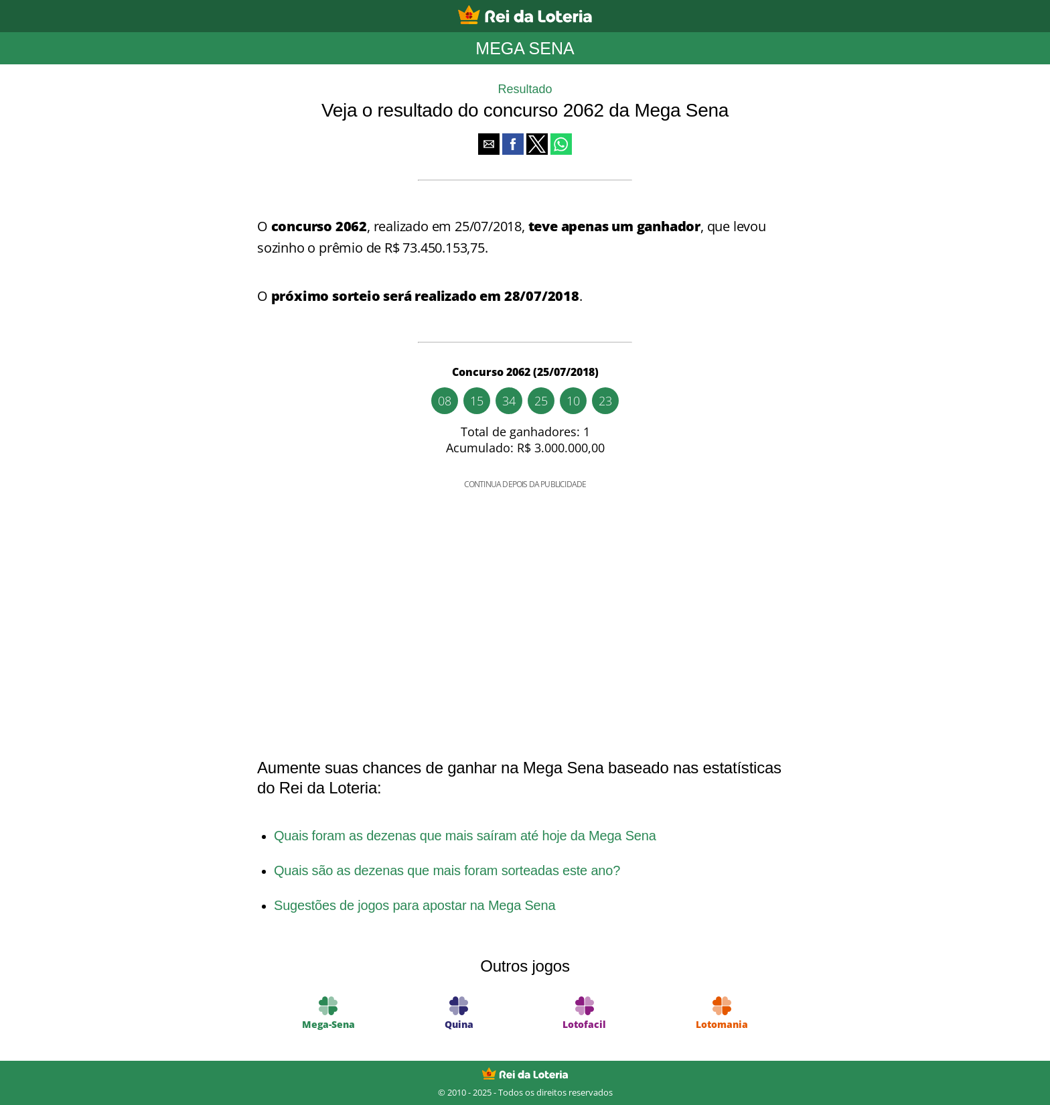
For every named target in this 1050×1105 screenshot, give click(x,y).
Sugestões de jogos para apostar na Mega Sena (414, 905)
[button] (489, 144)
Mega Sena (524, 48)
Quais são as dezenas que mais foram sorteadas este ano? (447, 870)
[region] (525, 607)
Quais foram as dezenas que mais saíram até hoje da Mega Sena (465, 835)
